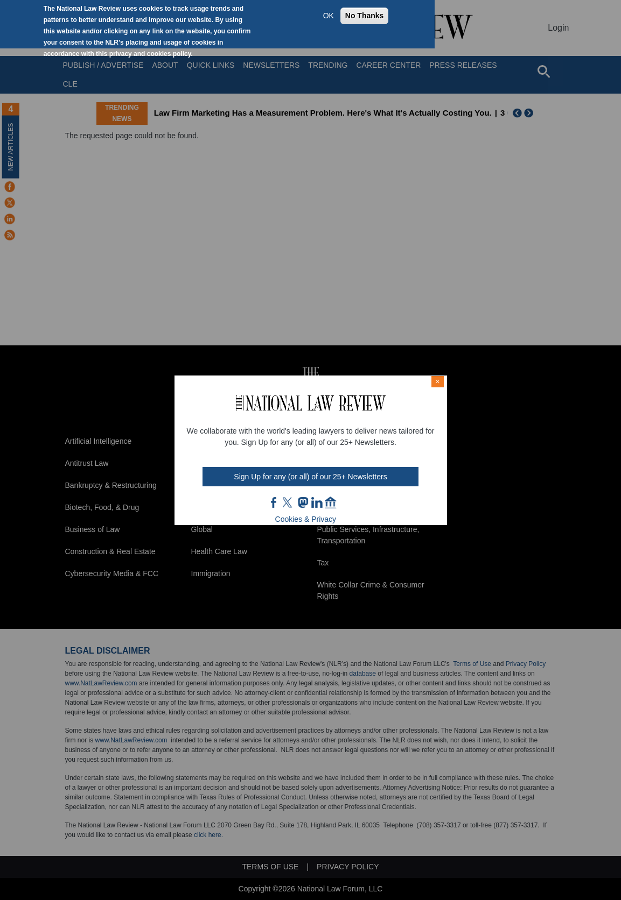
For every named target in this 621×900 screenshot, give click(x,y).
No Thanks (364, 15)
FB (274, 502)
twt (289, 502)
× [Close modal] (437, 381)
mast (303, 502)
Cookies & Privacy (306, 519)
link (317, 502)
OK (328, 15)
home (331, 502)
